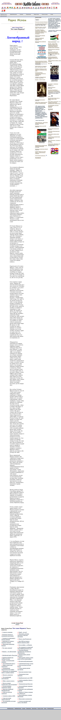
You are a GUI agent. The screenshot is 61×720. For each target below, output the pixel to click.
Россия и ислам (44, 14)
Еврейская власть (4, 14)
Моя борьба (50, 108)
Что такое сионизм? (7, 648)
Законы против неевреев (40, 35)
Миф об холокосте (51, 87)
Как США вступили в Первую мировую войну (23, 642)
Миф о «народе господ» (9, 681)
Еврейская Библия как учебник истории (7, 658)
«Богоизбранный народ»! (9, 663)
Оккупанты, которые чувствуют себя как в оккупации (23, 635)
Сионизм (21, 14)
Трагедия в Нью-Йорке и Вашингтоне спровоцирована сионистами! (53, 90)
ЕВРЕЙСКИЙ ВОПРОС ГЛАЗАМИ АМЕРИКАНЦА (53, 58)
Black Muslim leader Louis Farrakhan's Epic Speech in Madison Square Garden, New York (53, 53)
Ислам (52, 14)
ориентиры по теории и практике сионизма (7, 642)
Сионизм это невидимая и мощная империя (8, 639)
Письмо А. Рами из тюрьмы (26, 692)
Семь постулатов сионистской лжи (6, 699)
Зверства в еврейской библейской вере (7, 690)
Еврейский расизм (13, 14)
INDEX (17, 624)
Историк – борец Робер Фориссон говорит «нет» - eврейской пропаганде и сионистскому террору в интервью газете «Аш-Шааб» (53, 45)
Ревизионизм (28, 14)
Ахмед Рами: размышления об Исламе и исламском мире (41, 103)
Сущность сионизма (7, 632)
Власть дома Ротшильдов (25, 639)
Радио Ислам (36, 14)
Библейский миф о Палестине (9, 655)
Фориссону (22, 693)
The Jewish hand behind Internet (41, 23)
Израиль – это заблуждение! (9, 651)
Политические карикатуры (40, 155)
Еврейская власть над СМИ (25, 678)
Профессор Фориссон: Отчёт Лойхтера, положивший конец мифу (41, 69)
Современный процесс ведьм (26, 663)
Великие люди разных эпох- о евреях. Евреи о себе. (54, 99)
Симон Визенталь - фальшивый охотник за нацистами (41, 123)
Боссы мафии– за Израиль (25, 645)
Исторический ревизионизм (26, 661)
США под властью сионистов (53, 49)
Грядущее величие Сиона (25, 672)
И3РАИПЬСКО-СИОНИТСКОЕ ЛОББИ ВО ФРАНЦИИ (41, 146)
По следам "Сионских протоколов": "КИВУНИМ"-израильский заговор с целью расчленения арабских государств (41, 31)
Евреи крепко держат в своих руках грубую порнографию (25, 658)
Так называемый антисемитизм (6, 678)
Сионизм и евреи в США (9, 696)
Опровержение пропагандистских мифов (7, 669)
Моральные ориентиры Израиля (41, 149)
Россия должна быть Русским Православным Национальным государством (41, 62)
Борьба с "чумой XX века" (40, 79)
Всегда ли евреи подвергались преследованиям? (9, 684)
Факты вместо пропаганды (25, 699)
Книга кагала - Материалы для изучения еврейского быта (54, 144)
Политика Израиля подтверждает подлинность (40, 73)
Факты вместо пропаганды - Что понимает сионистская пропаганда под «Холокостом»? (54, 102)
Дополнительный (50, 708)
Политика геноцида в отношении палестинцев (7, 635)
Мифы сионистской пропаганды (6, 666)
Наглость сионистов (8, 675)
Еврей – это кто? (23, 632)
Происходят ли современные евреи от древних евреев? (9, 672)
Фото (49, 63)
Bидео (49, 96)
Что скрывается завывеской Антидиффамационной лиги (25, 648)
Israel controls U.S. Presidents (41, 66)
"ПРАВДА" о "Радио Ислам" (40, 77)
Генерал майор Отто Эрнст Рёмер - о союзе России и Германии (40, 152)
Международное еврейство (40, 41)
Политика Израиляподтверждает (24, 652)
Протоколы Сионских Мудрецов (41, 21)
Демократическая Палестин (26, 684)
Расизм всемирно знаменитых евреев (6, 687)
